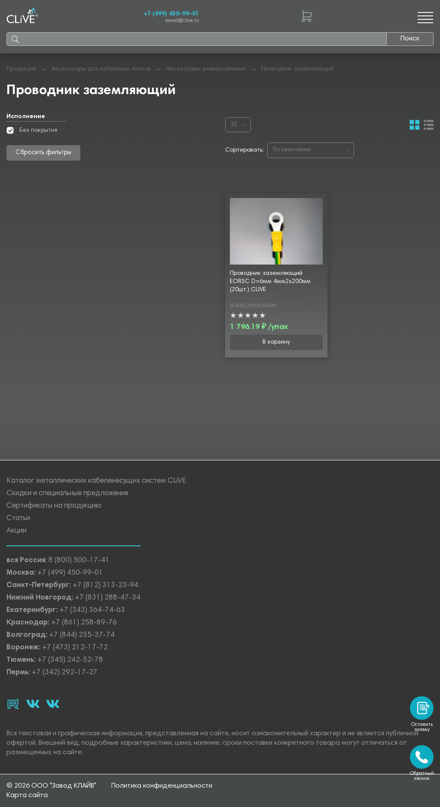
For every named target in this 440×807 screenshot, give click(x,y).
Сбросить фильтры (43, 152)
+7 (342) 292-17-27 (65, 672)
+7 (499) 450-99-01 (171, 14)
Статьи (18, 518)
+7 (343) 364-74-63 (92, 610)
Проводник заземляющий (297, 69)
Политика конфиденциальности (161, 786)
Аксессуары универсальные (206, 69)
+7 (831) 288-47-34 (108, 598)
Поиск (409, 38)
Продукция (21, 69)
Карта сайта (27, 795)
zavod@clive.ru (182, 20)
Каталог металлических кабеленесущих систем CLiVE (96, 481)
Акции (16, 531)
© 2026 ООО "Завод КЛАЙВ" (51, 786)
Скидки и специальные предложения (67, 493)
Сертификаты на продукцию (53, 506)
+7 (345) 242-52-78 (70, 660)
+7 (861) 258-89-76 (84, 623)
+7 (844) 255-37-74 (82, 635)
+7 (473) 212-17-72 (75, 648)
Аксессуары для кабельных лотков (101, 69)
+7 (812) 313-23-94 (105, 585)
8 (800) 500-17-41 (79, 560)
